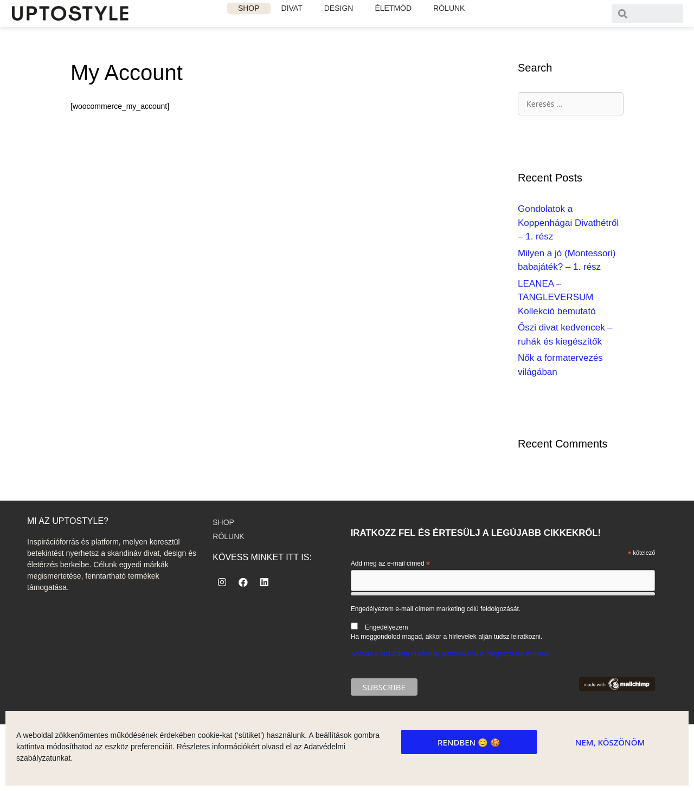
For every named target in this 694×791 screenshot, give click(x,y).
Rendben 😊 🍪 (469, 742)
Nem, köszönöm (610, 742)
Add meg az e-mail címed (390, 564)
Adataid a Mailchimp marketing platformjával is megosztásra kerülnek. (451, 654)
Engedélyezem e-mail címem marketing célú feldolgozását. (503, 622)
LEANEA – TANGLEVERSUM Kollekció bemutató (557, 297)
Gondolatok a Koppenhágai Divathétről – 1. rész (568, 223)
